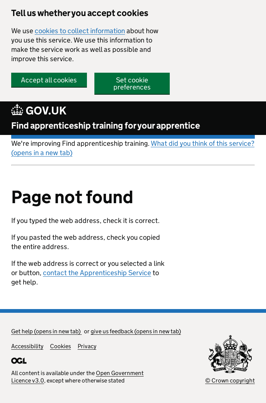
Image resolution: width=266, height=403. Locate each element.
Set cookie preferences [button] (132, 83)
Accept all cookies (49, 80)
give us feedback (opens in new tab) (136, 331)
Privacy (87, 346)
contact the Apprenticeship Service (97, 272)
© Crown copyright (230, 380)
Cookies (60, 346)
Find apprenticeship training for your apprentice (105, 125)
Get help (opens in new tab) (46, 331)
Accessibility (27, 346)
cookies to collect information (80, 30)
